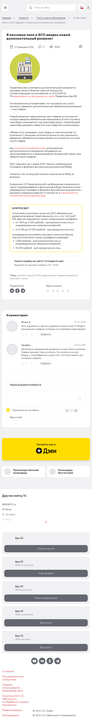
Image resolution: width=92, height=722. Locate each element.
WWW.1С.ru (9, 504)
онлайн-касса (25, 275)
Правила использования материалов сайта (12, 687)
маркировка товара (53, 275)
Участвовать (46, 573)
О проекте (8, 671)
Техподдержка (10, 715)
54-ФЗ (37, 275)
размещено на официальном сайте (34, 96)
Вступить (46, 622)
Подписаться (46, 548)
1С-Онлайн (9, 514)
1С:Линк (7, 509)
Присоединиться (46, 598)
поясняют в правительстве (29, 148)
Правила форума (12, 710)
